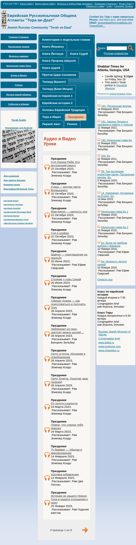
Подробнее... (97, 25)
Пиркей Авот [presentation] (51, 124)
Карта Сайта (26, 3)
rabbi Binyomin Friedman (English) (18, 223)
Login (109, 6)
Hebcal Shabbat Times (121, 93)
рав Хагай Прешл (11, 201)
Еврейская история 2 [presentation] (57, 103)
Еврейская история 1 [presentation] (57, 95)
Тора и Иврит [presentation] (51, 116)
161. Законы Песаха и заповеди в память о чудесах (115, 123)
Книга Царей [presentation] (51, 67)
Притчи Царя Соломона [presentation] (59, 74)
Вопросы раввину (19, 56)
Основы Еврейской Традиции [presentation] (63, 109)
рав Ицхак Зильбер (12, 208)
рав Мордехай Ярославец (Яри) (17, 212)
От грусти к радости (64, 403)
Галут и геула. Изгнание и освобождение (68, 355)
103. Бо (105, 155)
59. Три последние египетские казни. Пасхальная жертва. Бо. (115, 174)
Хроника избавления (65, 474)
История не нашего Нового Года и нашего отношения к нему (69, 499)
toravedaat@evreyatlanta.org (115, 22)
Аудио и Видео (19, 75)
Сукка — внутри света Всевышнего (66, 188)
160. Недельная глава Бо (116, 140)
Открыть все (105, 279)
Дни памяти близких (15, 180)
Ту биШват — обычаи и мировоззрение (66, 451)
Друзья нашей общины (18, 94)
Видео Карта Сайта (45, 3)
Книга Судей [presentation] (79, 53)
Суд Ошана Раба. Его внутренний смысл (65, 163)
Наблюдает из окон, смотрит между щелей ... (67, 330)
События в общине (18, 104)
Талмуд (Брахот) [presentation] (54, 81)
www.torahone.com (109, 346)
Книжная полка (12, 184)
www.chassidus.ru (108, 350)
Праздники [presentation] (76, 116)
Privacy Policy (126, 3)
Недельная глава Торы (18, 65)
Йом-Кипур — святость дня (69, 211)
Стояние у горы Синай (66, 279)
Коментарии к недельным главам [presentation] (66, 39)
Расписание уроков (18, 46)
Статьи (19, 85)
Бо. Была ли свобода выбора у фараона (112, 244)
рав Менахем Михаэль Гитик (16, 220)
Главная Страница (19, 37)
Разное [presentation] (72, 124)
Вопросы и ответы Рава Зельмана (74, 3)
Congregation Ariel (109, 338)
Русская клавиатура (116, 53)
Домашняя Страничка (105, 3)
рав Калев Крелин (11, 216)
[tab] (66, 39)
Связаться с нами (95, 6)
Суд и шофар (60, 233)
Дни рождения (11, 176)
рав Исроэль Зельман (13, 204)
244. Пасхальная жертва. (116, 106)
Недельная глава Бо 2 (114, 227)
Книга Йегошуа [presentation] (52, 53)
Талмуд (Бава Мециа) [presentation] (57, 88)
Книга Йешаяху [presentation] (53, 46)
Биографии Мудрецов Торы (19, 189)
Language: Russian (123, 6)
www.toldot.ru (106, 342)
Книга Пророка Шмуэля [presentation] (59, 60)
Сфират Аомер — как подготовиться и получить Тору (68, 304)
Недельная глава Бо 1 (114, 211)
